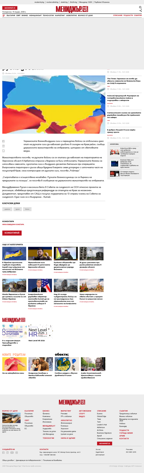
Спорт (82, 413)
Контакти (124, 438)
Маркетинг (60, 15)
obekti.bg (64, 2)
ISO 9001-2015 (131, 452)
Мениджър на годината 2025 (128, 420)
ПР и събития (66, 416)
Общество (29, 416)
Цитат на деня (67, 434)
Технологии (48, 15)
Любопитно (71, 15)
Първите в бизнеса (101, 2)
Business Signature (104, 433)
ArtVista (100, 430)
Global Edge (101, 416)
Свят (18, 15)
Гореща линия (126, 433)
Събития (138, 15)
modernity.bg (39, 2)
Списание (117, 15)
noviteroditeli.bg (52, 2)
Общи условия (8, 460)
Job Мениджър (48, 434)
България (11, 15)
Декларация (100, 454)
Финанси (46, 413)
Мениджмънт (35, 15)
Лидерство (47, 428)
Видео (82, 416)
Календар (123, 426)
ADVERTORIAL (114, 144)
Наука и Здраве (68, 438)
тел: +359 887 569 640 (47, 455)
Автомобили (85, 411)
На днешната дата (68, 431)
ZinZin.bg (73, 2)
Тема (99, 419)
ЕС (26, 428)
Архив (99, 436)
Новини (122, 423)
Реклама (64, 413)
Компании (46, 416)
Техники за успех (49, 431)
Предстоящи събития (128, 413)
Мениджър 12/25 (85, 2)
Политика (28, 413)
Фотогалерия (66, 423)
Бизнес (25, 15)
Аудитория (100, 452)
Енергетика (47, 419)
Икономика (47, 422)
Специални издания (104, 438)
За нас (98, 449)
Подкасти (128, 15)
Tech (99, 422)
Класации (64, 426)
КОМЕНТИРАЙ (12, 233)
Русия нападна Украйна (15, 52)
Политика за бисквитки (52, 460)
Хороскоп (64, 428)
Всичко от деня (85, 15)
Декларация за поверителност (28, 460)
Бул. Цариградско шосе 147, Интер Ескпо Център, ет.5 (60, 452)
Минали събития (125, 416)
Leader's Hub (102, 424)
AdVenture (101, 427)
